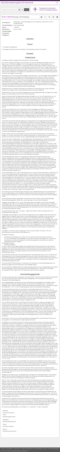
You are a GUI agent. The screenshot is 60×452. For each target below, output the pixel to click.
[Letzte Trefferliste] (22, 9)
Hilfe (45, 448)
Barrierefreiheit (39, 448)
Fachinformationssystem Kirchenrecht (17, 2)
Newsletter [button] (10, 448)
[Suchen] (26, 9)
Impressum (17, 448)
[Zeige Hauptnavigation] (57, 2)
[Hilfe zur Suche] (19, 9)
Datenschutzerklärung (27, 448)
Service (3, 448)
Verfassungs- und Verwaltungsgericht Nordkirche (21, 17)
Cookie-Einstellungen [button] (53, 448)
